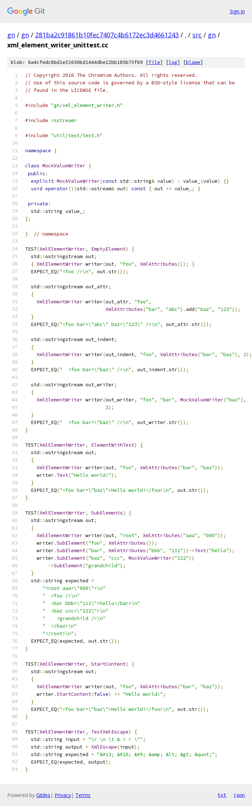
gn (11, 35)
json (239, 795)
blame (193, 62)
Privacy (63, 795)
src (197, 35)
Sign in (237, 11)
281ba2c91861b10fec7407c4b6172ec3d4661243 (107, 35)
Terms (82, 795)
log (173, 62)
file (154, 62)
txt (222, 795)
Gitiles (43, 795)
